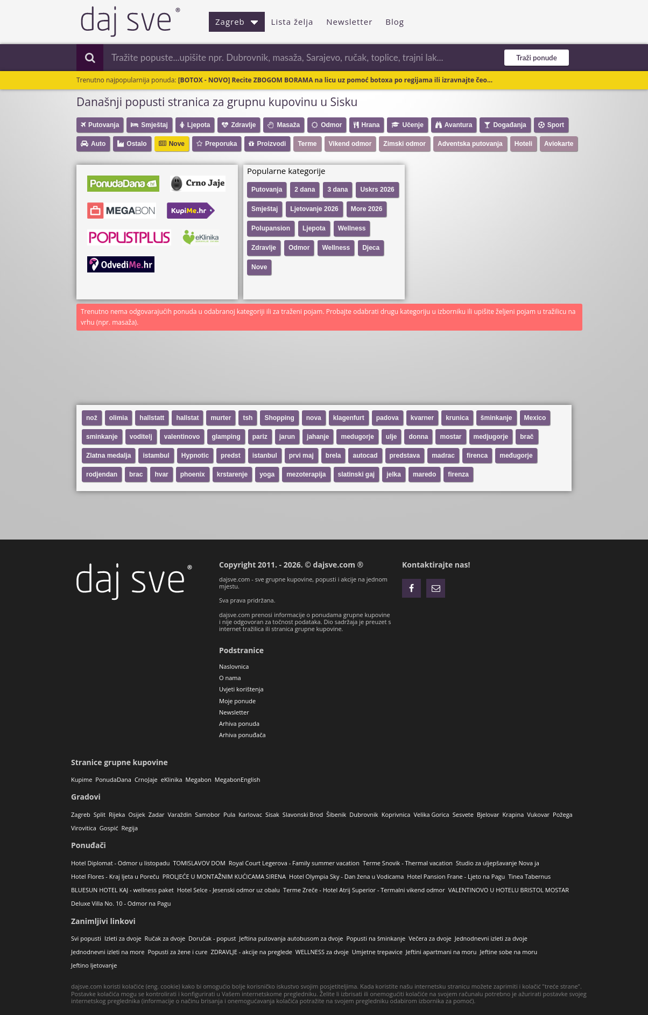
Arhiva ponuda (239, 723)
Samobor (207, 814)
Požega (563, 814)
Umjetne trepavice (377, 952)
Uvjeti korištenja (241, 689)
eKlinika (171, 779)
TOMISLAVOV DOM (199, 863)
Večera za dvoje (430, 938)
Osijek (136, 814)
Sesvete (463, 814)
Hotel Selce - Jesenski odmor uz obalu (228, 890)
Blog (394, 21)
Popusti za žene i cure (177, 952)
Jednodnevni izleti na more (107, 952)
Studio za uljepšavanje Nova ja (497, 863)
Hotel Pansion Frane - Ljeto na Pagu (456, 876)
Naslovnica (234, 666)
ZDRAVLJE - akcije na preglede (251, 952)
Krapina (513, 814)
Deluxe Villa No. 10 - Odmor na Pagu (121, 903)
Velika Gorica (431, 814)
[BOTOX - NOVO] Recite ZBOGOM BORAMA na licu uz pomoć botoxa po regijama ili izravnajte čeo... (335, 80)
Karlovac (250, 814)
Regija (129, 828)
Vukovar (538, 814)
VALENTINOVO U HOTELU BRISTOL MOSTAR (508, 890)
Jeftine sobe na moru (509, 952)
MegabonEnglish (237, 779)
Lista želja (292, 21)
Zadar (157, 814)
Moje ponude (237, 701)
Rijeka (117, 814)
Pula (229, 814)
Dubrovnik (363, 814)
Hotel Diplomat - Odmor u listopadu (120, 863)
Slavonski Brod (303, 814)
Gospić (109, 828)
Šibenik (336, 814)
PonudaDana (113, 779)
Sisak (272, 814)
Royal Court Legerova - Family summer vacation (294, 863)
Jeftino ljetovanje (94, 965)
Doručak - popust (212, 938)
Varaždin (180, 814)
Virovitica (83, 828)
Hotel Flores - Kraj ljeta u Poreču (115, 876)
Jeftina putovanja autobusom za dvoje (291, 938)
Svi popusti (86, 938)
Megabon (199, 779)
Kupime (81, 779)
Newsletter (349, 21)
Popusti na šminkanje (375, 938)
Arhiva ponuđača (242, 735)
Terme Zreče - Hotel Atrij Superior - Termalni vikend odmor (364, 890)
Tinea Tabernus (529, 876)
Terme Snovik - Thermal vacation (408, 863)
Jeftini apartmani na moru (441, 952)
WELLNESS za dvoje (322, 952)
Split (99, 814)
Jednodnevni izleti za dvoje (491, 938)
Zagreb (236, 21)
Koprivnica (396, 814)
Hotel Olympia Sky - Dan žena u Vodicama (346, 876)
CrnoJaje (146, 779)
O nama (230, 678)
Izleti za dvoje (123, 938)
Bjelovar (488, 814)
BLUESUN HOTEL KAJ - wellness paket (122, 890)
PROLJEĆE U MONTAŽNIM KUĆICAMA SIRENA (224, 876)
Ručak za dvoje (165, 938)
